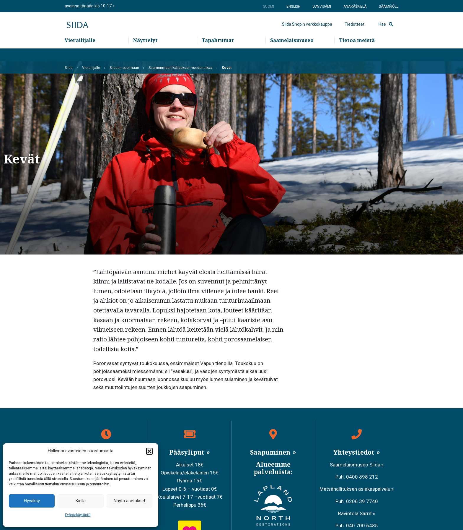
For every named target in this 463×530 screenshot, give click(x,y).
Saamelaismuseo (292, 53)
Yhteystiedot (354, 452)
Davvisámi (322, 6)
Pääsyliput (187, 452)
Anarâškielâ (354, 6)
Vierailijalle (80, 53)
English (293, 6)
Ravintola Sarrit (355, 513)
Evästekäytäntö (77, 515)
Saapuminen (271, 452)
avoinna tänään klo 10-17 (89, 6)
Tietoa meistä (357, 53)
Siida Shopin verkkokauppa (307, 31)
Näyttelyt (145, 53)
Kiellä (81, 500)
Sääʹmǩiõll (388, 6)
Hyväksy (32, 500)
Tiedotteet (354, 31)
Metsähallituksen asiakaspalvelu (354, 489)
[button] (149, 451)
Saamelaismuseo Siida (355, 465)
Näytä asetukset (129, 500)
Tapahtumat (218, 53)
